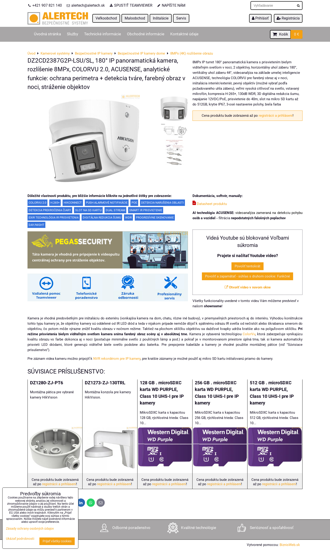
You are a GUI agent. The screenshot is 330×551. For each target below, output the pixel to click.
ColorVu (249, 334)
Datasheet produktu (209, 204)
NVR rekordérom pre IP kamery (116, 359)
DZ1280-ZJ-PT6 (46, 382)
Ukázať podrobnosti (20, 539)
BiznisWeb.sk (290, 545)
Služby (72, 34)
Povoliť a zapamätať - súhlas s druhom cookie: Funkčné (247, 276)
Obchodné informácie (145, 34)
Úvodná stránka (47, 34)
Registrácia (288, 18)
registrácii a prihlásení (276, 116)
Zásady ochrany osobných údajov (30, 529)
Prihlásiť (260, 18)
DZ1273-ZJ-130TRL (105, 382)
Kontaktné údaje (184, 34)
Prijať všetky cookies (57, 541)
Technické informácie (102, 34)
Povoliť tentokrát (247, 266)
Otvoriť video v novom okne (248, 287)
